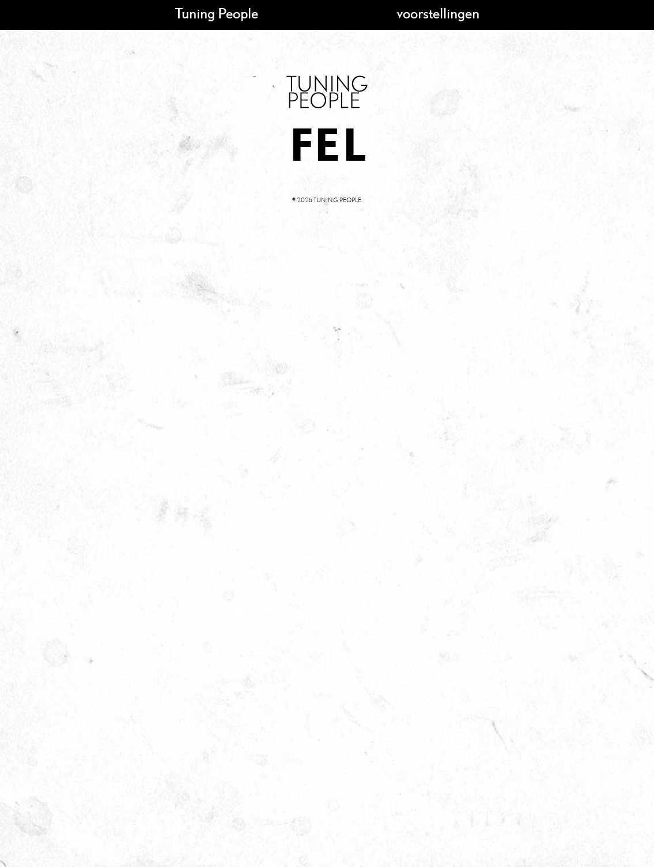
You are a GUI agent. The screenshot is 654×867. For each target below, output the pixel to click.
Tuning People (216, 13)
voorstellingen (438, 13)
